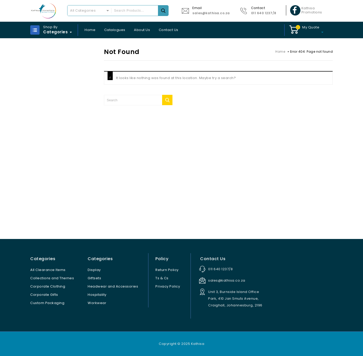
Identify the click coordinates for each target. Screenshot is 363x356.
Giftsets (94, 278)
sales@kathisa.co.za (211, 13)
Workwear (97, 302)
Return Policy (167, 269)
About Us (142, 29)
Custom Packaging (47, 302)
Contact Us (168, 29)
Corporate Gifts (44, 294)
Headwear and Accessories (113, 286)
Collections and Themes (52, 278)
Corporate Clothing (47, 286)
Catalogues (114, 29)
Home (90, 29)
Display (94, 269)
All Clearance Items (48, 269)
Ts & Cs (162, 278)
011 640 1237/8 (263, 13)
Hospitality (97, 294)
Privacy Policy (167, 286)
